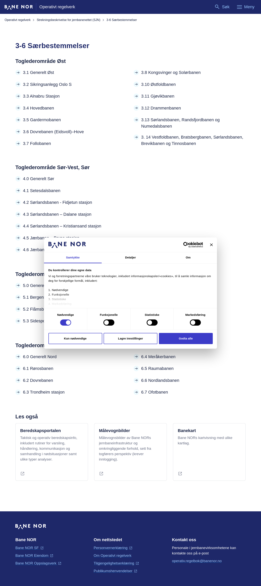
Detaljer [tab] (130, 257)
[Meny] (245, 7)
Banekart (187, 430)
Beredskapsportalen (40, 430)
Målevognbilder (114, 430)
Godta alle (186, 338)
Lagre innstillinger (130, 338)
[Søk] (221, 7)
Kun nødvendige (75, 338)
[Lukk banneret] (211, 244)
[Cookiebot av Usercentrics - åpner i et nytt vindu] (186, 245)
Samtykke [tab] (73, 257)
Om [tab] (188, 257)
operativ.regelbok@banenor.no (197, 560)
